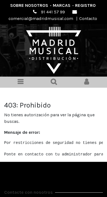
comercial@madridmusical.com (41, 18)
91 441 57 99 (53, 12)
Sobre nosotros (29, 5)
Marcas (61, 5)
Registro (85, 5)
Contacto (88, 18)
